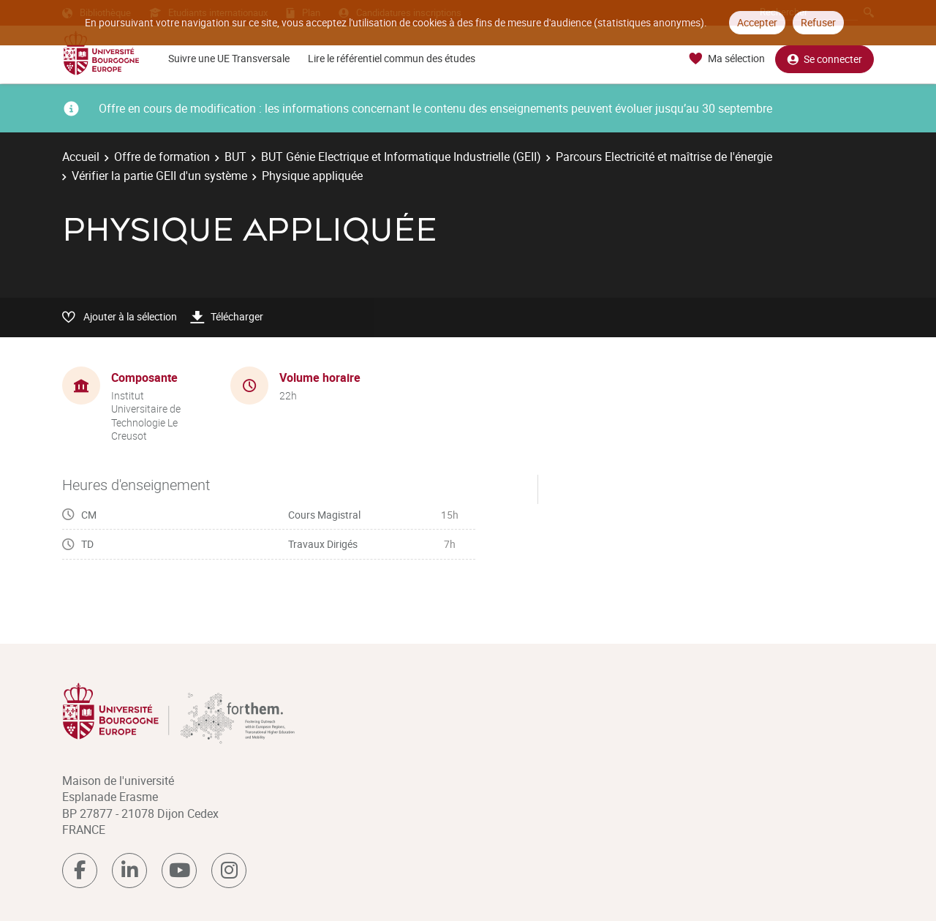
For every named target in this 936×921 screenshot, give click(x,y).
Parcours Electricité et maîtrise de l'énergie (664, 157)
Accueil (80, 157)
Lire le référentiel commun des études (391, 58)
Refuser (818, 22)
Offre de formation (162, 157)
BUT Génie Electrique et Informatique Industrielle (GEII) (401, 157)
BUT (235, 157)
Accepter (757, 22)
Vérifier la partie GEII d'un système (159, 176)
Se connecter (824, 59)
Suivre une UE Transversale (229, 58)
